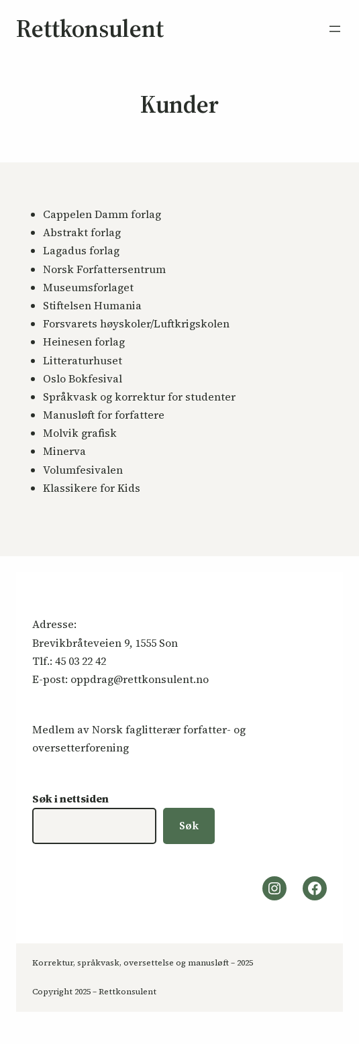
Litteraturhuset (82, 360)
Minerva (64, 450)
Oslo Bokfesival (82, 378)
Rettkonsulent (90, 28)
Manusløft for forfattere (103, 414)
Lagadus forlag (81, 250)
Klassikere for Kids (91, 487)
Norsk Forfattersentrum (104, 269)
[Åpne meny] (335, 29)
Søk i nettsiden (70, 798)
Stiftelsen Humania (92, 305)
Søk (189, 825)
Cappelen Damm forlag (102, 214)
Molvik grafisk (80, 432)
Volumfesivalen (83, 469)
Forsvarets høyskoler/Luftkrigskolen (136, 323)
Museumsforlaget (88, 287)
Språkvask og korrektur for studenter (139, 396)
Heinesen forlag (84, 341)
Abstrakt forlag (82, 232)
